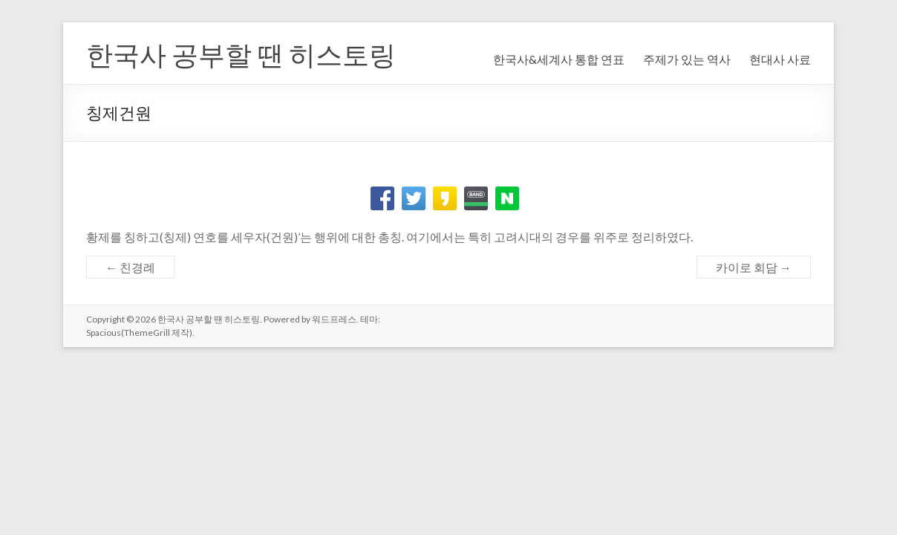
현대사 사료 (780, 59)
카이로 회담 (754, 267)
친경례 (130, 267)
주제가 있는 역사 (687, 59)
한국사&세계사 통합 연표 (558, 59)
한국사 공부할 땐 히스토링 (241, 54)
